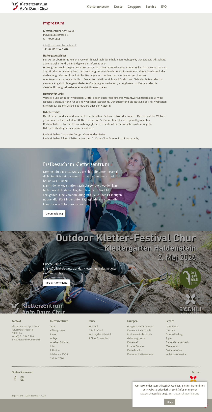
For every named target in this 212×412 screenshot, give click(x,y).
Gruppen (134, 6)
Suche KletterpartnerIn (177, 342)
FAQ (164, 6)
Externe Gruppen (136, 346)
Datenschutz (32, 395)
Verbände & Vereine (176, 354)
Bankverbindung (174, 334)
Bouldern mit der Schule (139, 334)
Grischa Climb (96, 330)
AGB (43, 395)
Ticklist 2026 (57, 358)
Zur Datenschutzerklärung (184, 393)
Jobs (52, 346)
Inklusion (55, 350)
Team (52, 326)
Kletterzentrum (98, 6)
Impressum (17, 395)
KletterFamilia (134, 350)
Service (151, 6)
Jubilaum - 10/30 (59, 354)
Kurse (118, 6)
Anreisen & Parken (59, 342)
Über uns (170, 330)
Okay (170, 402)
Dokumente (172, 326)
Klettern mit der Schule (139, 330)
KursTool (93, 326)
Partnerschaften (174, 350)
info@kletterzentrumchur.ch (60, 45)
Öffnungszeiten (58, 330)
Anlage (53, 338)
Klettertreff (132, 342)
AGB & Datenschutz (99, 338)
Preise (53, 334)
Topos (169, 338)
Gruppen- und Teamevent (140, 326)
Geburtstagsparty (136, 338)
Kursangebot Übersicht (100, 334)
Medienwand (172, 346)
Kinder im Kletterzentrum (140, 354)
